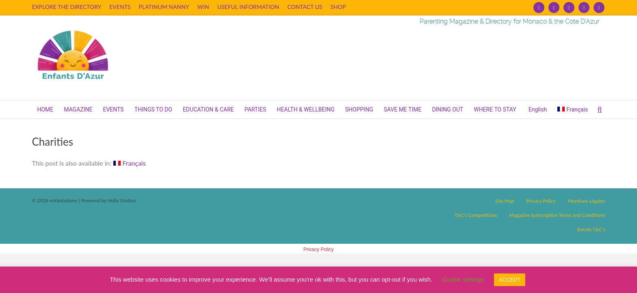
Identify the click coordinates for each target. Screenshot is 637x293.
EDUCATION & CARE (208, 109)
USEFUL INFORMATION (248, 6)
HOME (45, 109)
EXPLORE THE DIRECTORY (66, 6)
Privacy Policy (540, 201)
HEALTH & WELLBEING (305, 109)
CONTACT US (304, 6)
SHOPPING (359, 109)
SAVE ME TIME (402, 109)
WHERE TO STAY (495, 109)
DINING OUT (447, 109)
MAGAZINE (78, 109)
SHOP (338, 6)
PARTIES (255, 109)
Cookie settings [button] (463, 279)
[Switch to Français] (572, 109)
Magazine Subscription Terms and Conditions (557, 215)
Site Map (504, 201)
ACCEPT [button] (509, 280)
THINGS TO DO (153, 109)
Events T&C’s (591, 229)
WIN (203, 6)
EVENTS (119, 6)
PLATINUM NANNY (164, 6)
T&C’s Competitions (476, 215)
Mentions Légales (586, 201)
